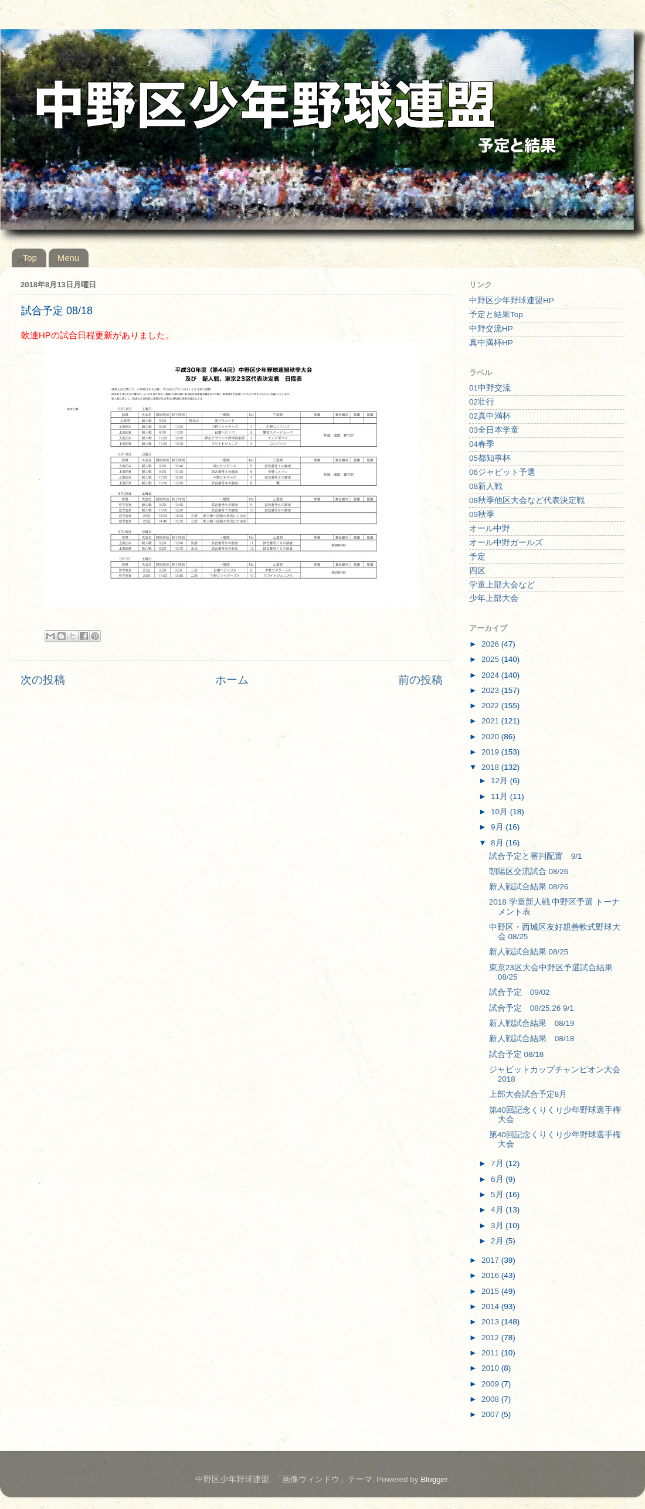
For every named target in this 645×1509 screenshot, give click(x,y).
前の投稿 (420, 680)
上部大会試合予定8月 (528, 1094)
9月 (498, 827)
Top (30, 258)
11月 (500, 796)
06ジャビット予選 (502, 472)
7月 (498, 1163)
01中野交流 (490, 387)
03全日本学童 (494, 430)
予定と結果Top (496, 314)
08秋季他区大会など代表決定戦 (527, 500)
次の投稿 (43, 680)
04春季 (481, 444)
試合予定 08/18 (516, 1054)
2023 (491, 690)
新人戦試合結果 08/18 (532, 1038)
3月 (498, 1225)
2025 (491, 659)
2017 (491, 1260)
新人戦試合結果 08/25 (529, 951)
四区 (477, 570)
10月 (500, 811)
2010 (491, 1368)
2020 (491, 736)
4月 (498, 1209)
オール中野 (489, 528)
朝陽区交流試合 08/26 (529, 871)
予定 (477, 556)
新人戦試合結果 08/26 (529, 886)
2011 (491, 1352)
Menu (68, 258)
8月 (498, 842)
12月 (500, 780)
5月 (498, 1194)
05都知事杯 (490, 458)
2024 (491, 675)
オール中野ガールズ (506, 542)
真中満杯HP (491, 342)
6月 (498, 1179)
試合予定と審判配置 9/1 (535, 856)
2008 (491, 1399)
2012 (491, 1337)
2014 (491, 1306)
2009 (491, 1383)
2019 (491, 751)
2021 (491, 720)
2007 (491, 1414)
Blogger (433, 1479)
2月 (498, 1240)
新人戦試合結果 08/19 (532, 1023)
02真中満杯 (490, 416)
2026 (491, 644)
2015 (491, 1291)
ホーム (232, 680)
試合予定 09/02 (519, 992)
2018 (491, 767)
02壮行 (481, 401)
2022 (491, 705)
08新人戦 (486, 486)
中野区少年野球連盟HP (511, 300)
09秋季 (481, 514)
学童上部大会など (502, 584)
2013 (491, 1321)
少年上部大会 (493, 598)
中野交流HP (491, 328)
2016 (491, 1275)
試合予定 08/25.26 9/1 (531, 1008)
